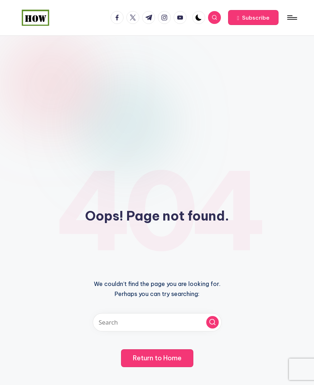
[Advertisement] (157, 89)
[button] (253, 17)
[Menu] (291, 17)
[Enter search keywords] (157, 322)
